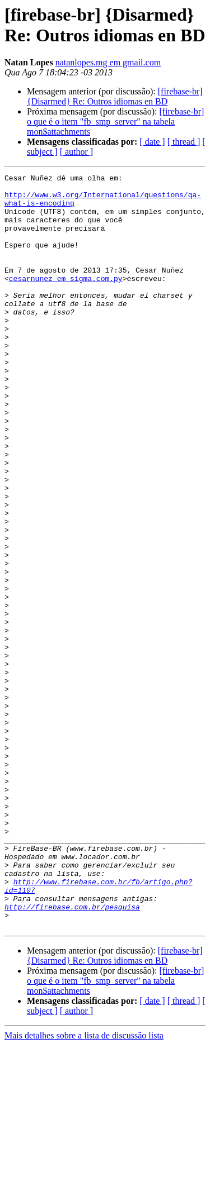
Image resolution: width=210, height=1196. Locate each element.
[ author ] (77, 151)
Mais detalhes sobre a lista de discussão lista (84, 1186)
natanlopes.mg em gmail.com (108, 62)
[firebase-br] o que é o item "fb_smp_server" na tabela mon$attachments (115, 121)
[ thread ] (183, 141)
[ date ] (152, 141)
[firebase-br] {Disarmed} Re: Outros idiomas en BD (115, 96)
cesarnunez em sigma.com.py (66, 300)
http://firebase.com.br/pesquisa (72, 1054)
